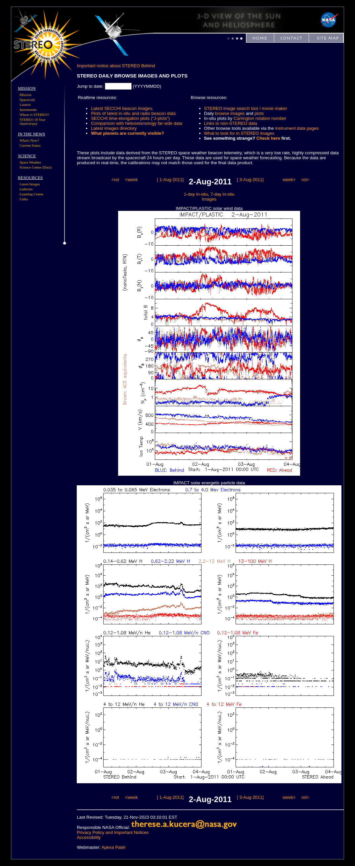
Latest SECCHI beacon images (121, 108)
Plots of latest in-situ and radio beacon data (133, 113)
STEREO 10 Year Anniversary (32, 121)
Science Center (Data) (36, 167)
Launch (25, 105)
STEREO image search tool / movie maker (245, 108)
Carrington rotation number (260, 118)
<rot (115, 179)
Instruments (28, 110)
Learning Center (31, 194)
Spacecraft (27, 100)
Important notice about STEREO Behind (116, 65)
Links (24, 199)
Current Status (30, 145)
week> (289, 179)
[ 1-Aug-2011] (170, 179)
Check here (268, 138)
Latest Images (30, 184)
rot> (305, 179)
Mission (25, 95)
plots (259, 113)
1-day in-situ (196, 194)
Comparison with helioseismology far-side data (136, 123)
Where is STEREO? (34, 115)
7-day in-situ (222, 194)
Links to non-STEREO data (230, 123)
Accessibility (89, 837)
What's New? (29, 140)
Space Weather (30, 162)
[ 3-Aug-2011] (250, 179)
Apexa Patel (113, 847)
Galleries (26, 189)
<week (131, 179)
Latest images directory (114, 128)
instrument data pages (297, 128)
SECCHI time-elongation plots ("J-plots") (130, 118)
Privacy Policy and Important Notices (113, 832)
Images (209, 199)
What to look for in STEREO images (239, 133)
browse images (230, 113)
